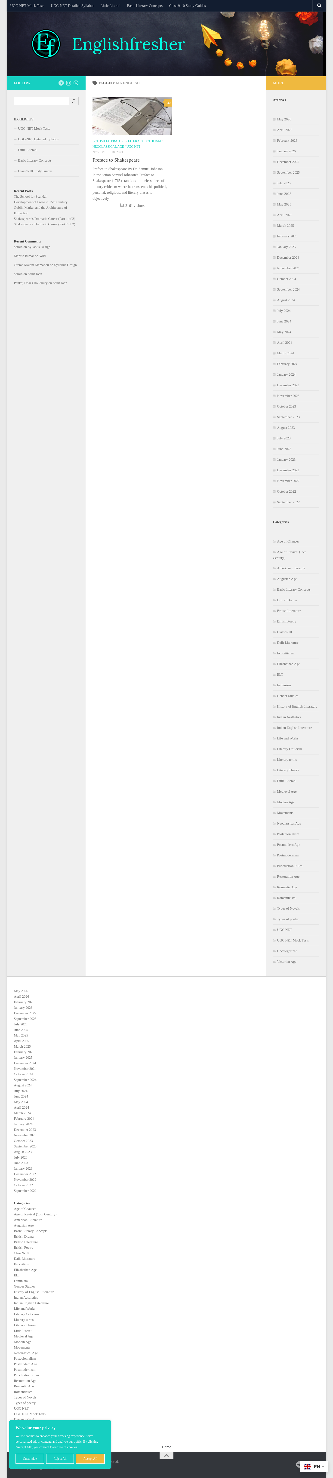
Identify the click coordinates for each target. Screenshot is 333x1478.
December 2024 (288, 257)
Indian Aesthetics (289, 717)
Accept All (90, 1458)
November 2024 (288, 268)
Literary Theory (288, 770)
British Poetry (286, 621)
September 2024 (288, 289)
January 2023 (286, 459)
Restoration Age (288, 876)
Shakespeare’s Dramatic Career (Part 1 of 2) (44, 219)
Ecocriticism (286, 653)
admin (18, 247)
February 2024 (287, 364)
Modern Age (285, 802)
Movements (285, 813)
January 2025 (286, 247)
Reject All (60, 1458)
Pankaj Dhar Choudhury (31, 283)
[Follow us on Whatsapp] (76, 83)
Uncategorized (287, 951)
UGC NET (133, 146)
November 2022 (288, 481)
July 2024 (284, 311)
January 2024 (286, 374)
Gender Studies (287, 696)
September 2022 (288, 502)
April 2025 (284, 215)
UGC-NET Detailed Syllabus (72, 6)
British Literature (109, 141)
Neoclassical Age (108, 146)
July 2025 (284, 183)
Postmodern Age (288, 844)
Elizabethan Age (288, 664)
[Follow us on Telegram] (61, 83)
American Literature (291, 568)
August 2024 (286, 300)
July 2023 (284, 438)
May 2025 (284, 204)
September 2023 (288, 417)
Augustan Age (287, 579)
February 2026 (287, 140)
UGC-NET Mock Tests (27, 6)
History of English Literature (297, 706)
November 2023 (288, 396)
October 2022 (286, 491)
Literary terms (287, 759)
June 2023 (284, 449)
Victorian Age (286, 961)
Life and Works (288, 738)
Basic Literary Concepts (145, 6)
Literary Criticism (144, 141)
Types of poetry (288, 919)
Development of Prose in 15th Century (41, 202)
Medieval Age (287, 791)
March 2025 (285, 225)
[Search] (74, 101)
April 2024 (284, 342)
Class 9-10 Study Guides (187, 6)
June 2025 (284, 194)
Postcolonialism (288, 834)
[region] (60, 1444)
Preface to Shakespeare (116, 160)
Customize (30, 1458)
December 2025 (288, 162)
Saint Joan (35, 274)
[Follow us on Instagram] (68, 83)
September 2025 (288, 172)
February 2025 (287, 236)
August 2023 (286, 427)
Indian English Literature (294, 728)
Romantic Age (287, 887)
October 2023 (286, 406)
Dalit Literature (288, 642)
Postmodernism (288, 855)
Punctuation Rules (289, 866)
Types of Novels (288, 908)
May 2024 (284, 332)
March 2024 (285, 353)
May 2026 (284, 119)
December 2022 (288, 470)
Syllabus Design (39, 247)
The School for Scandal (30, 196)
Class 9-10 (284, 632)
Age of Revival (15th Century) (35, 1214)
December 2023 (288, 385)
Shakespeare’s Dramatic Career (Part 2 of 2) (44, 224)
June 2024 (284, 321)
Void (42, 256)
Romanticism (286, 898)
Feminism (284, 685)
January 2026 (286, 151)
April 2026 (284, 130)
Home (166, 1447)
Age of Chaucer (288, 541)
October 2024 (286, 279)
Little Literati (110, 6)
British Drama (287, 600)
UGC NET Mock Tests (293, 940)
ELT (280, 674)
